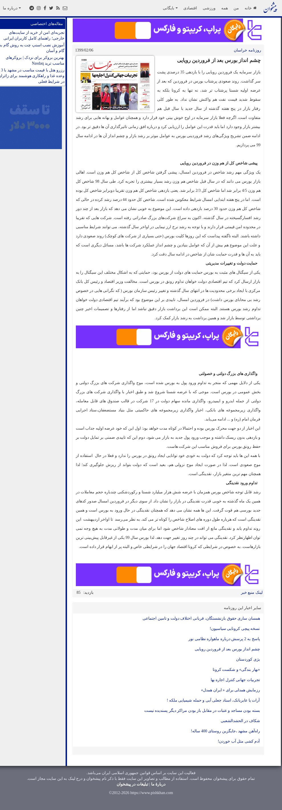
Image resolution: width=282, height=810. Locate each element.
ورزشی (209, 8)
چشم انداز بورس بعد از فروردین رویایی (227, 649)
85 (79, 592)
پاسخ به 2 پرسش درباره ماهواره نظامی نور (224, 639)
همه (224, 8)
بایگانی (170, 8)
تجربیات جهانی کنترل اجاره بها (235, 680)
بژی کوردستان (248, 659)
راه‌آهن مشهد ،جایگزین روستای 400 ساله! (225, 731)
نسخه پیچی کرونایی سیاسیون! (235, 628)
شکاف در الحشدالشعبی (240, 721)
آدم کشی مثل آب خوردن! (239, 741)
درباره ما (12, 8)
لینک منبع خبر (252, 592)
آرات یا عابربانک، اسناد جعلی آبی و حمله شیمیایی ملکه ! (213, 700)
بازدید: (89, 592)
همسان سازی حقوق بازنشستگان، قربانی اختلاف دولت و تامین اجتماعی (201, 618)
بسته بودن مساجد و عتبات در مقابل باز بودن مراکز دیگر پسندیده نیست (202, 710)
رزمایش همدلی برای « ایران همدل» (230, 690)
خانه (250, 8)
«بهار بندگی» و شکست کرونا (236, 669)
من (236, 8)
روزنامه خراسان (247, 50)
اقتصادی (190, 8)
